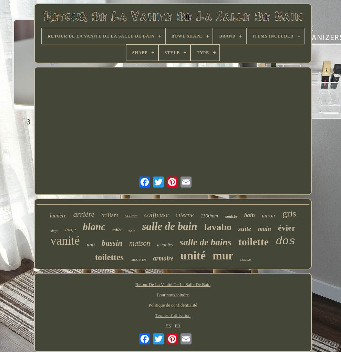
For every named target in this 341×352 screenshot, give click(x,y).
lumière (58, 215)
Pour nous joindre (173, 294)
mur (223, 255)
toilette (253, 241)
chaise (245, 259)
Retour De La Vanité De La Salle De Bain (172, 284)
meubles (165, 244)
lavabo (217, 227)
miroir (269, 215)
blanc (94, 226)
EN (169, 325)
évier (287, 227)
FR (177, 325)
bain (249, 215)
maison (139, 243)
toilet (117, 229)
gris (289, 213)
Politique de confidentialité (173, 305)
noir (131, 230)
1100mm (209, 215)
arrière (84, 214)
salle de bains (205, 242)
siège (54, 230)
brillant (109, 215)
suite (244, 228)
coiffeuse (156, 214)
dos (286, 241)
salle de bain (169, 226)
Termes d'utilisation (172, 315)
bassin (112, 243)
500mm (131, 216)
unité (193, 255)
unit (91, 244)
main (264, 228)
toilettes (109, 257)
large (70, 229)
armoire (163, 258)
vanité (65, 240)
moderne (138, 259)
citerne (185, 214)
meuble (231, 217)
